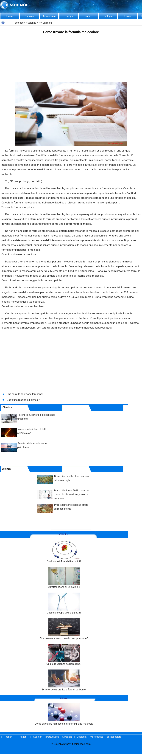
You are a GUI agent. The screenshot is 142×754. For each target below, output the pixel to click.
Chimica (29, 16)
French (8, 736)
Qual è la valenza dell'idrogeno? (63, 654)
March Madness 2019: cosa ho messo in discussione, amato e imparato (71, 494)
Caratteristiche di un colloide (64, 577)
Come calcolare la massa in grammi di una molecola (64, 714)
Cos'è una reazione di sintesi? (23, 399)
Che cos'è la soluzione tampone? (25, 394)
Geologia (81, 736)
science (19, 22)
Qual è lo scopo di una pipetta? (64, 603)
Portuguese (52, 736)
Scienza (31, 22)
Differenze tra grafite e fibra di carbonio (64, 680)
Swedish (67, 736)
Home (9, 16)
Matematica (96, 736)
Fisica (127, 16)
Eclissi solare (114, 736)
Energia (68, 16)
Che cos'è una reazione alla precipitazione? (64, 629)
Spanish (37, 736)
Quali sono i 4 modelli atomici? (64, 552)
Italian (23, 736)
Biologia (108, 16)
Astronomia (49, 16)
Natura (88, 16)
